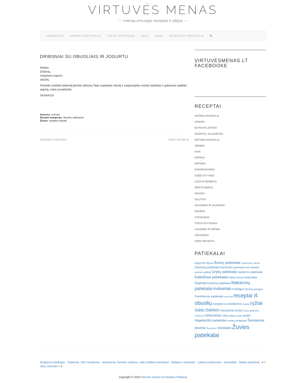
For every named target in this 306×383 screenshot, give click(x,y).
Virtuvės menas (153, 10)
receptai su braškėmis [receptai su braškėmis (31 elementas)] (227, 303)
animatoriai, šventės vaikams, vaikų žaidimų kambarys (135, 362)
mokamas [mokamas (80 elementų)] (222, 288)
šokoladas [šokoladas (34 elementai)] (224, 328)
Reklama (181, 377)
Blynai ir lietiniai (206, 127)
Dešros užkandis (54, 139)
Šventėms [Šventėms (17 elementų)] (212, 328)
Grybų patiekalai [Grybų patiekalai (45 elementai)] (224, 272)
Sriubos (200, 211)
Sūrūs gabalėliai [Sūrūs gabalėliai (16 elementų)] (251, 310)
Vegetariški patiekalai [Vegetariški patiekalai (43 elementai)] (211, 320)
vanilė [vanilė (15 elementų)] (239, 316)
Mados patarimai (249, 362)
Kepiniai (200, 157)
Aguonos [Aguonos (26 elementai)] (200, 262)
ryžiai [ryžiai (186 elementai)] (256, 303)
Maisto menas (204, 187)
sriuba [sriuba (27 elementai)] (238, 310)
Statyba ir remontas (183, 362)
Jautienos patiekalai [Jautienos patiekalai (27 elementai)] (250, 272)
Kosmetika (230, 362)
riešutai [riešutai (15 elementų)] (246, 304)
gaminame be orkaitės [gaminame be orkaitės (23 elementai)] (246, 267)
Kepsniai (200, 163)
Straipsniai (202, 217)
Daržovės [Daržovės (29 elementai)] (226, 267)
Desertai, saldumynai (73, 117)
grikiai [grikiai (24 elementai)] (207, 272)
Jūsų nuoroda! (49, 366)
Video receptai (204, 241)
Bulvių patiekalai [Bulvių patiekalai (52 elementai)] (227, 263)
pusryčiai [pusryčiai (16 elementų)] (228, 296)
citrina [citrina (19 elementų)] (256, 263)
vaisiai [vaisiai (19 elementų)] (232, 315)
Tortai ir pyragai (121, 35)
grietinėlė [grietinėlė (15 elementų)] (199, 272)
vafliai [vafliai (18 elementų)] (225, 315)
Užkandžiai (55, 35)
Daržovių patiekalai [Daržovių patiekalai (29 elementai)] (207, 267)
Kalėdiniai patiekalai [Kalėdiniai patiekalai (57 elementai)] (211, 277)
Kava (145, 35)
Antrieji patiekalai (85, 35)
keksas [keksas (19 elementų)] (240, 277)
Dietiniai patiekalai (207, 139)
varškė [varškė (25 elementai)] (247, 315)
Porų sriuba (177, 139)
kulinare (56, 114)
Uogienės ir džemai (207, 229)
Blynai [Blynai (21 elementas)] (209, 263)
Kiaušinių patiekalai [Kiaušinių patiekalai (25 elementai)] (218, 283)
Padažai (200, 193)
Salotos (200, 199)
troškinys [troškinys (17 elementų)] (199, 316)
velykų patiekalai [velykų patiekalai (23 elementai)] (237, 320)
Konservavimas (205, 169)
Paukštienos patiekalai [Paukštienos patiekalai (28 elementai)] (209, 296)
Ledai (159, 35)
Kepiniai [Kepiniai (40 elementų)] (201, 283)
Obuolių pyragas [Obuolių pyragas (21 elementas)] (253, 289)
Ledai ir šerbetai (206, 181)
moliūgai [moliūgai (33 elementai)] (238, 289)
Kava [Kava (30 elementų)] (232, 277)
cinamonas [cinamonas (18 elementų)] (246, 263)
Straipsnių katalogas (52, 362)
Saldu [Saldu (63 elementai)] (200, 310)
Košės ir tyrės (204, 175)
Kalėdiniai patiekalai (186, 35)
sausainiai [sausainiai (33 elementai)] (227, 310)
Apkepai (200, 121)
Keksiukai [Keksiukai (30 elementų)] (250, 277)
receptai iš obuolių (58, 120)
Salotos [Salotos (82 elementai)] (212, 310)
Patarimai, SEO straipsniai (83, 362)
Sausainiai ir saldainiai (210, 205)
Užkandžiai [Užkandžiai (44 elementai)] (212, 315)
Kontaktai (168, 377)
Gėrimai (200, 145)
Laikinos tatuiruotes (209, 362)
